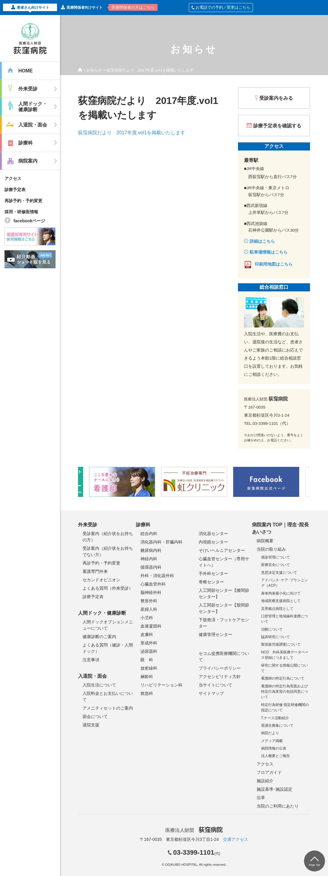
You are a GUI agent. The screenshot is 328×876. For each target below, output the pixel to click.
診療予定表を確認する (277, 125)
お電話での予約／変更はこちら (220, 7)
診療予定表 (15, 189)
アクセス (13, 178)
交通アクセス (235, 839)
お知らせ (94, 70)
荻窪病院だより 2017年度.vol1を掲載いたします (131, 132)
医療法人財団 (193, 830)
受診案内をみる (276, 98)
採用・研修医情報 (21, 211)
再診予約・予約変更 (23, 200)
